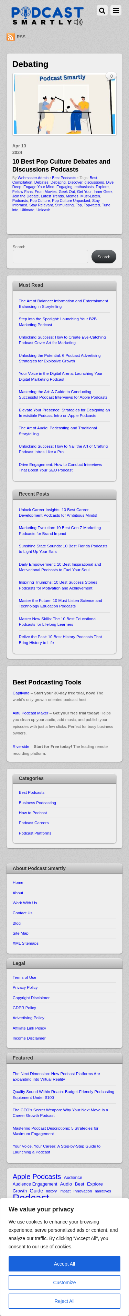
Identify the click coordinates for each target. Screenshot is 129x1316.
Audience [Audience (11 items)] (73, 1177)
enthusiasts (84, 187)
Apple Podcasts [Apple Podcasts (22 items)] (37, 1176)
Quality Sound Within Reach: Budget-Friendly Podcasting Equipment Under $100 (63, 1094)
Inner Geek (103, 191)
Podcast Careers (34, 822)
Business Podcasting (37, 802)
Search (19, 246)
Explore (102, 187)
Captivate (21, 693)
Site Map (21, 933)
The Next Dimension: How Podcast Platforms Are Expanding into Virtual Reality (56, 1076)
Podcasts (20, 200)
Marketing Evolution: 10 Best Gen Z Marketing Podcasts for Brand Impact (60, 530)
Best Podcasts (64, 178)
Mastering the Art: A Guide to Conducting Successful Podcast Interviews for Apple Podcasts (63, 394)
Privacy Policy (25, 987)
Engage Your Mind (38, 187)
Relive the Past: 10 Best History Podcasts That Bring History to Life (60, 639)
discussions (94, 182)
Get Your (84, 191)
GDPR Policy (24, 1007)
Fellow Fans (22, 191)
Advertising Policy (28, 1017)
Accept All (64, 1264)
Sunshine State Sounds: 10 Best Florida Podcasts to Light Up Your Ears (63, 549)
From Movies (46, 191)
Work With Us (25, 902)
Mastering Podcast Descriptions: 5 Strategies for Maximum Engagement (55, 1131)
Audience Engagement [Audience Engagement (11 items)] (35, 1184)
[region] (64, 1257)
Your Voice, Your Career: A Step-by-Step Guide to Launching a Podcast (57, 1149)
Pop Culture (40, 200)
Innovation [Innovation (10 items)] (83, 1191)
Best (93, 178)
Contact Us (23, 912)
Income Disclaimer (29, 1038)
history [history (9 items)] (51, 1191)
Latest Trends (52, 196)
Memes (72, 196)
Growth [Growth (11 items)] (20, 1190)
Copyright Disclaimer (31, 997)
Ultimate (27, 210)
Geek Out (67, 191)
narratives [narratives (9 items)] (103, 1191)
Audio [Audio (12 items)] (66, 1184)
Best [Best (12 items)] (79, 1184)
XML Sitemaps (26, 943)
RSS (21, 37)
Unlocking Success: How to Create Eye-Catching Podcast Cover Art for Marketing (62, 340)
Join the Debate (25, 196)
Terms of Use (24, 977)
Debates (41, 182)
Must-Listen (90, 196)
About (18, 892)
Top (79, 205)
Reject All (64, 1301)
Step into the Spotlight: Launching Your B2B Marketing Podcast (58, 321)
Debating (58, 182)
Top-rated (92, 205)
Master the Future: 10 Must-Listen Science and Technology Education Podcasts (60, 603)
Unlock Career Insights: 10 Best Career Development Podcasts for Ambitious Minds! (58, 512)
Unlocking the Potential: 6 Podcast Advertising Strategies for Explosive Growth (60, 358)
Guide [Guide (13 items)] (36, 1190)
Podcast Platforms (35, 833)
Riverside (21, 746)
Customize (64, 1282)
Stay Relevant (41, 205)
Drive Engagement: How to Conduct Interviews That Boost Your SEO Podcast (60, 467)
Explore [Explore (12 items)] (95, 1184)
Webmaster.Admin (33, 178)
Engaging (64, 187)
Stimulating (64, 205)
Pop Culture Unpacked (71, 200)
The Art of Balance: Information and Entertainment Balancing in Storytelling (63, 304)
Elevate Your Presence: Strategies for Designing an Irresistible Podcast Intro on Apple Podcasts (64, 413)
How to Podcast (33, 812)
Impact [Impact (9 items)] (65, 1191)
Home (18, 882)
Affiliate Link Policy (29, 1028)
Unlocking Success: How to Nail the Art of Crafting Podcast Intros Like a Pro (63, 449)
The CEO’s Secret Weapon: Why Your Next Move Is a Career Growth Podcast (60, 1113)
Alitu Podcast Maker (31, 713)
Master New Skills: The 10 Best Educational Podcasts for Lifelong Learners (58, 621)
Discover (75, 182)
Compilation (22, 182)
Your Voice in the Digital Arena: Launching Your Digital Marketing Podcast (61, 376)
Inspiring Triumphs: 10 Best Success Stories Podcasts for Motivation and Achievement (58, 585)
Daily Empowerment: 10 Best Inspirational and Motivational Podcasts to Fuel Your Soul (60, 567)
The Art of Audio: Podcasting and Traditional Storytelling (58, 431)
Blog (17, 923)
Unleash (43, 210)
